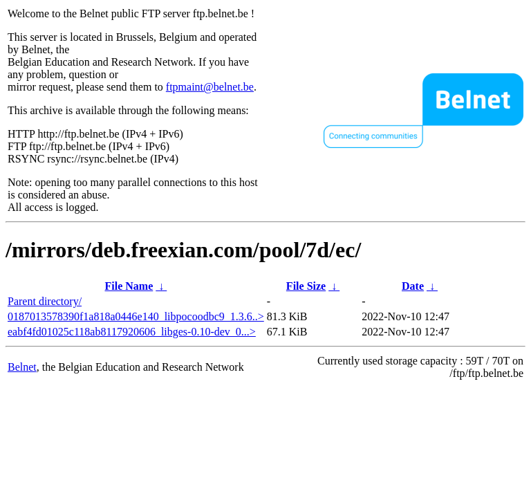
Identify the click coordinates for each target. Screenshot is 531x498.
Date (413, 286)
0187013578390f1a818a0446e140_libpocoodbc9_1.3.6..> (136, 316)
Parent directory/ (45, 301)
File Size (306, 286)
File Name (129, 286)
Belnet (22, 367)
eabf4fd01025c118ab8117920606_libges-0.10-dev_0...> (132, 332)
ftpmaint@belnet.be (210, 87)
